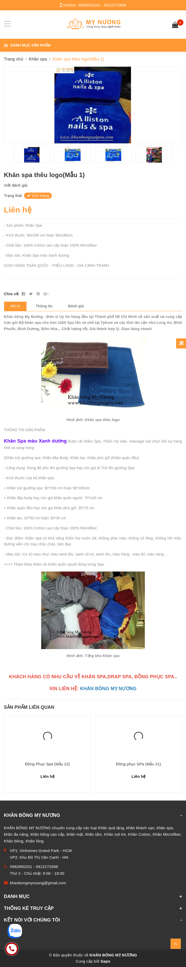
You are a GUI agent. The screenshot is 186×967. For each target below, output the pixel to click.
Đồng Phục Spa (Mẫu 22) (47, 764)
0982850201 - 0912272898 (102, 5)
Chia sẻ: (11, 294)
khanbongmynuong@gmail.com (38, 883)
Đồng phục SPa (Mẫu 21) (138, 764)
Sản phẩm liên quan (29, 707)
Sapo (105, 961)
